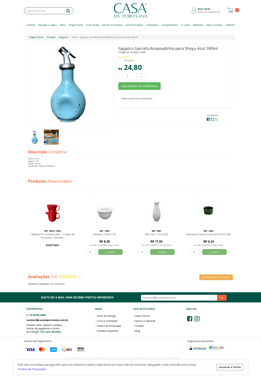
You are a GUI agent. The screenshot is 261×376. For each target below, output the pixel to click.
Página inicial (36, 37)
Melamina (198, 25)
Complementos (169, 25)
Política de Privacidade (109, 325)
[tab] (174, 98)
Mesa (63, 25)
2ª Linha (185, 25)
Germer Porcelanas (112, 25)
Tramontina (152, 25)
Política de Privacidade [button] (32, 369)
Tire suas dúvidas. (51, 331)
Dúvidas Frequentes (108, 330)
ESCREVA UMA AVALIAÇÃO (216, 277)
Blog (137, 330)
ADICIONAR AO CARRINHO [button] (139, 86)
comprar (110, 252)
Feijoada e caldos (47, 25)
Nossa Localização (145, 320)
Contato (139, 325)
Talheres (230, 25)
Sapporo (63, 37)
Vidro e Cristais (214, 25)
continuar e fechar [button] (229, 367)
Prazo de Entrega (106, 315)
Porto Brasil (92, 25)
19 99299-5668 (37, 315)
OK (221, 297)
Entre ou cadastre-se (209, 12)
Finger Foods (76, 25)
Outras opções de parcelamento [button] (138, 98)
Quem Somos (142, 315)
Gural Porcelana (134, 25)
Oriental (30, 25)
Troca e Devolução (107, 320)
